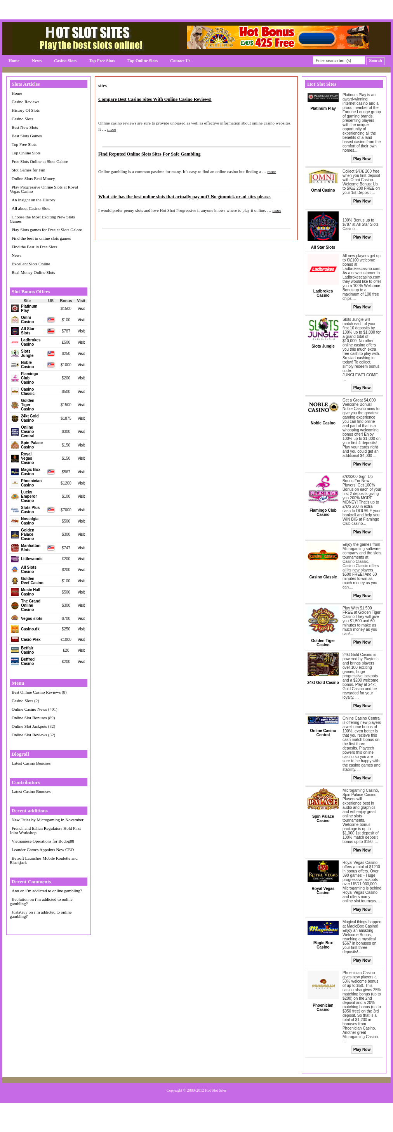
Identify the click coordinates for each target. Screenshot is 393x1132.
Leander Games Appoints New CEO (43, 849)
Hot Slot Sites (216, 1090)
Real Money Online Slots (33, 272)
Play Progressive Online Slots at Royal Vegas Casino (44, 189)
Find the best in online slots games (41, 238)
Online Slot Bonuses (29, 717)
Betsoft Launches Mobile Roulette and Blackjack (44, 860)
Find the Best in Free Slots (34, 246)
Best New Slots (25, 127)
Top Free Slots (102, 60)
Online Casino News (29, 709)
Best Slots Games (27, 135)
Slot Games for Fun (28, 170)
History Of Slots (26, 110)
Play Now (361, 159)
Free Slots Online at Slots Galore (40, 161)
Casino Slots (65, 60)
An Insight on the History (33, 199)
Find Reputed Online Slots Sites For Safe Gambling (149, 154)
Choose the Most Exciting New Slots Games (42, 219)
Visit (81, 308)
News (37, 60)
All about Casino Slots (31, 208)
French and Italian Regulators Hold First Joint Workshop (45, 830)
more (111, 129)
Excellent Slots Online (31, 263)
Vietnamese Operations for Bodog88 (43, 841)
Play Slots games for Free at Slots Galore (47, 229)
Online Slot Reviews (29, 734)
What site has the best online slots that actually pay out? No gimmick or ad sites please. (184, 196)
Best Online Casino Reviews (36, 692)
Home (14, 60)
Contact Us (180, 60)
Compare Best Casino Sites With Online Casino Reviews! (155, 99)
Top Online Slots (142, 60)
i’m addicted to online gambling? (53, 890)
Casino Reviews (25, 101)
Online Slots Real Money (33, 178)
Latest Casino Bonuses (31, 763)
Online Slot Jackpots (29, 726)
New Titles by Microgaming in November (47, 819)
